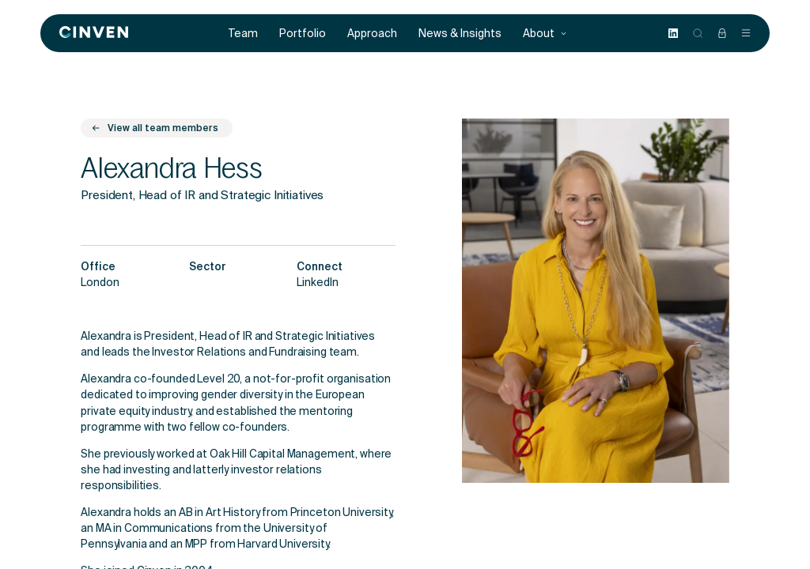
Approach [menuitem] (372, 33)
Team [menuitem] (243, 33)
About (545, 33)
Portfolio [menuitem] (302, 33)
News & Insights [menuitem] (460, 33)
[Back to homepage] (93, 33)
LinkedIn (318, 283)
